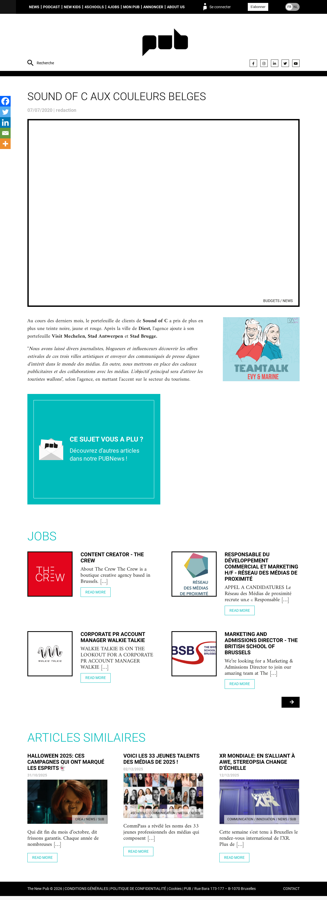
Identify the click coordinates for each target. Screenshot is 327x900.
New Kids (72, 7)
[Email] (5, 133)
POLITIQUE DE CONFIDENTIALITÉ (138, 893)
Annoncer (153, 7)
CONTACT (291, 893)
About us (176, 7)
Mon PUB (131, 7)
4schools (94, 7)
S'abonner (257, 7)
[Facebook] (5, 101)
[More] (5, 143)
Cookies (175, 893)
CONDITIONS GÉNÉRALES (86, 893)
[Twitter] (5, 112)
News (34, 7)
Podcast (51, 7)
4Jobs (113, 7)
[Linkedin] (5, 122)
